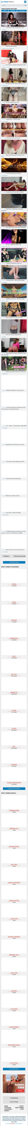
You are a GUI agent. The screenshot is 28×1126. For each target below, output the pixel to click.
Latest (4, 10)
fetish (14, 721)
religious (4, 29)
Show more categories (14, 788)
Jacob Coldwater (14, 875)
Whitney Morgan (14, 929)
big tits (14, 667)
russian (14, 757)
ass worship (5, 121)
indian (14, 577)
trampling (4, 428)
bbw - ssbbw (5, 301)
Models (6, 1110)
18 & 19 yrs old (5, 246)
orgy (14, 649)
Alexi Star (14, 911)
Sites (22, 1109)
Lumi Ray (14, 984)
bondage (4, 282)
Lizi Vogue (14, 1002)
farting (4, 336)
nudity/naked (5, 514)
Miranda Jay (14, 821)
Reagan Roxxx (14, 839)
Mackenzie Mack (14, 1038)
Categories (8, 1109)
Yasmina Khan (14, 803)
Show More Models (14, 1069)
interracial (14, 631)
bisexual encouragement (8, 48)
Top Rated (12, 10)
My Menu (25, 2)
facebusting (14, 1098)
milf (14, 739)
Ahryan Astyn (14, 893)
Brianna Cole (14, 947)
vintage (14, 613)
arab (14, 595)
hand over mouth (6, 67)
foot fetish (4, 175)
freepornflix (12, 1123)
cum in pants (14, 1102)
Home (7, 1)
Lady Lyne (14, 965)
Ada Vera (14, 857)
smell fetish (5, 551)
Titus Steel (14, 1056)
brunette (14, 685)
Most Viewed (22, 10)
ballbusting (5, 85)
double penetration (14, 775)
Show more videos (14, 562)
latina (14, 703)
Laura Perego (14, 1020)
